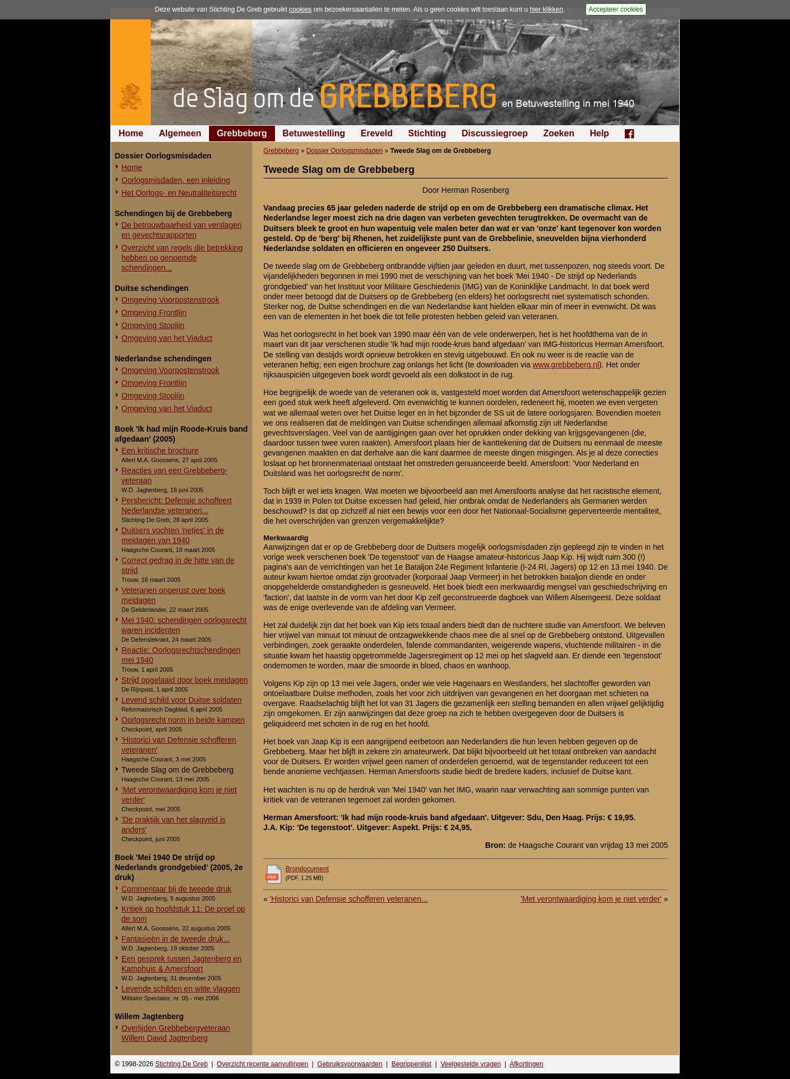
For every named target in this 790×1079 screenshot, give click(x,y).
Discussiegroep (495, 133)
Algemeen (180, 133)
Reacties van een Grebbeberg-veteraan (174, 475)
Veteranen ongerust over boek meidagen (173, 595)
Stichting (427, 133)
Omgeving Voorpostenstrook (170, 299)
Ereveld (377, 133)
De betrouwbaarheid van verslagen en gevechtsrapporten (181, 230)
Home (131, 133)
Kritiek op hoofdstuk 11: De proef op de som (183, 913)
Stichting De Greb (181, 1064)
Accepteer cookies (616, 9)
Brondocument (307, 869)
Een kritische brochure (159, 450)
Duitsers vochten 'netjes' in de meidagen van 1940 (172, 535)
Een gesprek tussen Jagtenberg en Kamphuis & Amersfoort (181, 963)
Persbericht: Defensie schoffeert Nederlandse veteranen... (176, 505)
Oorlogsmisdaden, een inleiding (175, 180)
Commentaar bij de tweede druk (176, 888)
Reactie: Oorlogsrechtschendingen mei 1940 (181, 655)
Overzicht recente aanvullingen (262, 1064)
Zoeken (558, 133)
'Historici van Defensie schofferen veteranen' (178, 744)
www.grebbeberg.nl (566, 364)
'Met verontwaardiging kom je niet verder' (179, 794)
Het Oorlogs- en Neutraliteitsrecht (179, 192)
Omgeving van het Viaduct (166, 338)
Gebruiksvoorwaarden (349, 1064)
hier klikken (546, 9)
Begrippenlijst (411, 1064)
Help (599, 133)
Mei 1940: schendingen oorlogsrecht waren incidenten (184, 625)
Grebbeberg (242, 133)
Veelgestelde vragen (471, 1064)
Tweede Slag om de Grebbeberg (177, 769)
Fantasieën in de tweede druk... (175, 938)
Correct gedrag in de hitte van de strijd (178, 565)
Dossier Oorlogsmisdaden (344, 151)
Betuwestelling (314, 133)
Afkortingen (526, 1064)
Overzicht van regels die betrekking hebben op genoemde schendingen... (182, 257)
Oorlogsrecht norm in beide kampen (183, 719)
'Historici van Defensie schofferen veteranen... (349, 898)
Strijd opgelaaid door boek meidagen (184, 680)
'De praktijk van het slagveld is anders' (173, 824)
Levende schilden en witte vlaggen (180, 988)
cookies (300, 9)
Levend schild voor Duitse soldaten (181, 700)
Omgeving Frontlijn (154, 312)
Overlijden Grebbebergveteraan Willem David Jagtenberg (175, 1033)
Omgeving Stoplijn (153, 325)
